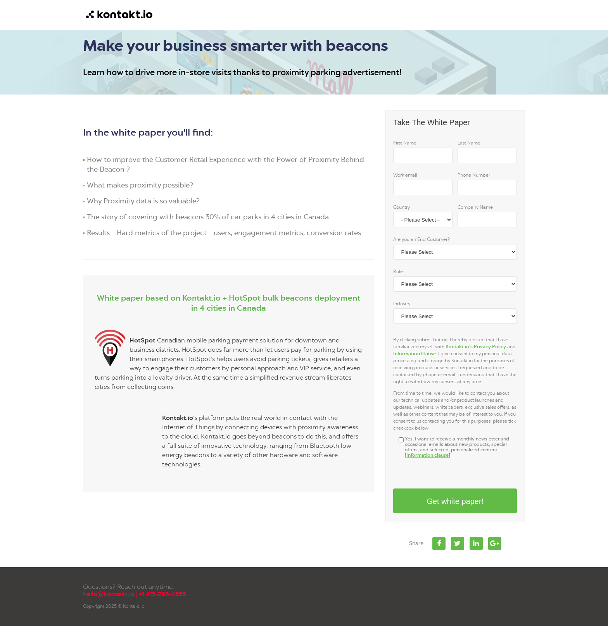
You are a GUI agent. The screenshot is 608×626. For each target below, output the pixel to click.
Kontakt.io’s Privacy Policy (476, 346)
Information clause (427, 455)
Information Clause (414, 353)
